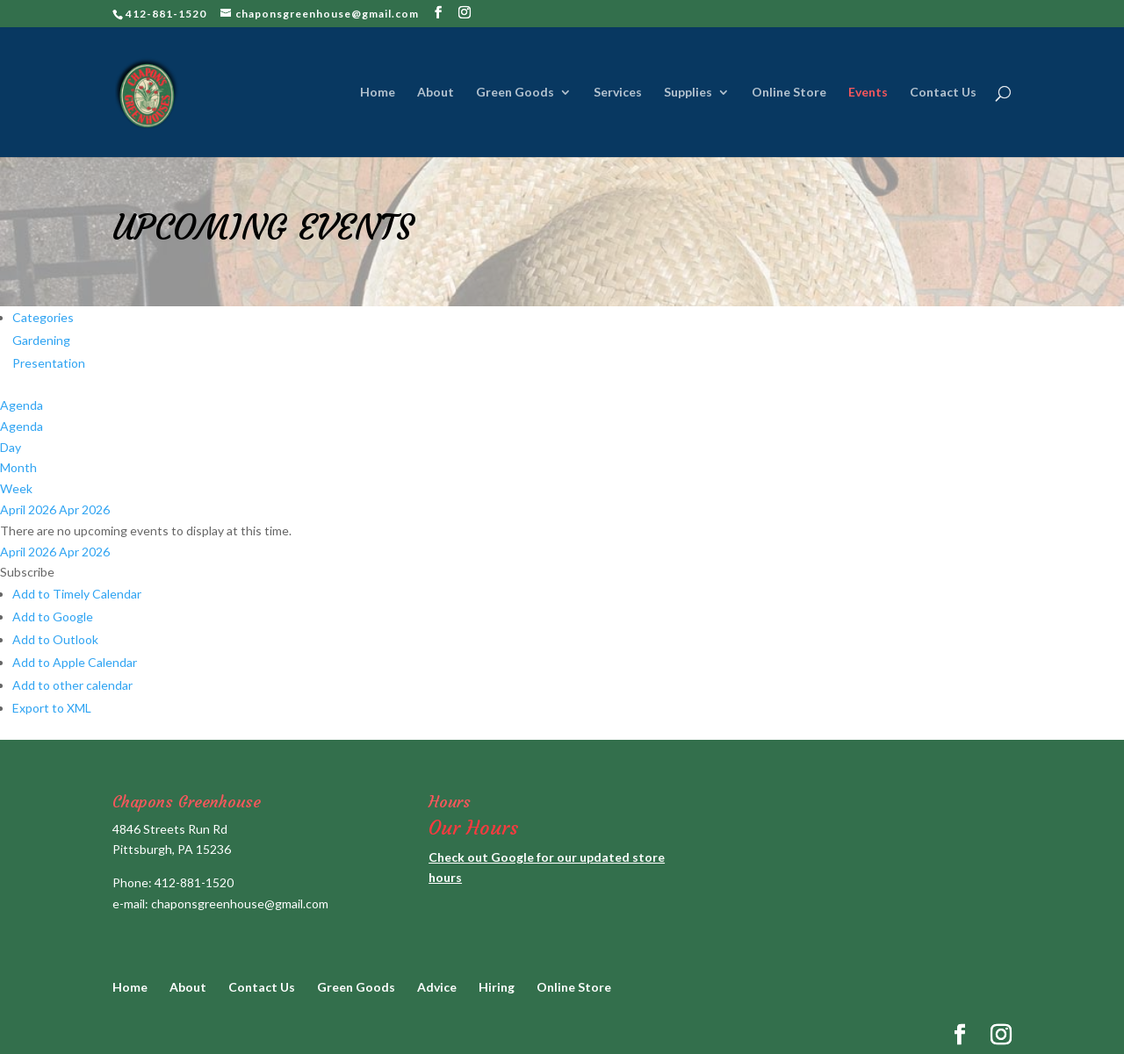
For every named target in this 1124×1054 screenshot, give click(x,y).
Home (377, 92)
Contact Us (943, 92)
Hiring (497, 986)
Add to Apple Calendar (74, 662)
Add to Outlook (55, 639)
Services (618, 92)
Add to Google (52, 616)
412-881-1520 (194, 882)
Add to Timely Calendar (76, 593)
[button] (27, 571)
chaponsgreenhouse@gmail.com (239, 903)
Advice (437, 986)
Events (868, 92)
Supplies (688, 92)
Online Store (789, 92)
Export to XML (51, 707)
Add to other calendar (72, 685)
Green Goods (515, 92)
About (435, 92)
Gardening (41, 340)
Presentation (48, 362)
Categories (43, 317)
